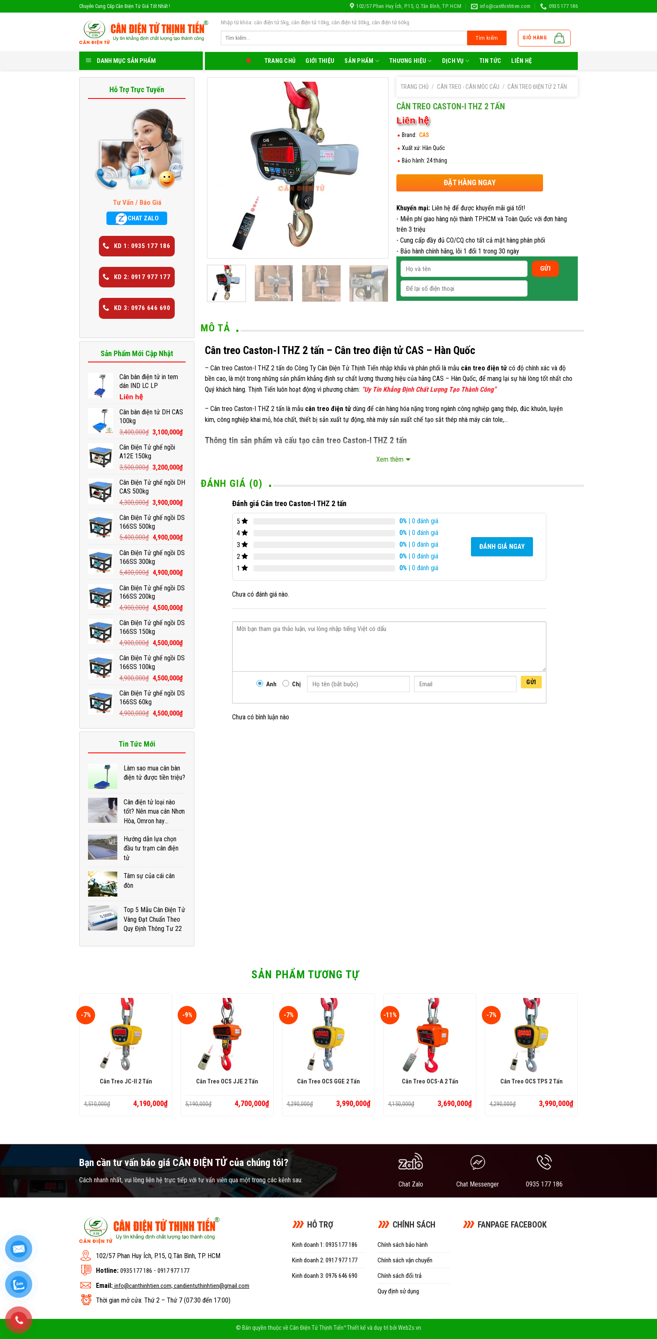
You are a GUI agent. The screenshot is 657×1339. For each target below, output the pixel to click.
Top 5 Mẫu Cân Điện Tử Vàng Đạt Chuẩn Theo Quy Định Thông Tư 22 (154, 919)
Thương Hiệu (410, 61)
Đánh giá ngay (502, 547)
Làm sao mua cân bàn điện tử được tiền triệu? (154, 772)
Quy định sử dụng (398, 1291)
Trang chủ (280, 61)
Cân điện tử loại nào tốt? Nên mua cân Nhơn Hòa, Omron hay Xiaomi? (154, 812)
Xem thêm (390, 459)
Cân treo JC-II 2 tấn (126, 1081)
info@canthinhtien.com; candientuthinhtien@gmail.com (181, 1286)
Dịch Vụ (456, 61)
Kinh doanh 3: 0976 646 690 (324, 1276)
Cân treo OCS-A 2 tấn (430, 1081)
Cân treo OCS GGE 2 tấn (328, 1081)
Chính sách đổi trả (400, 1276)
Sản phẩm (361, 61)
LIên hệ (521, 61)
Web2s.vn (409, 1327)
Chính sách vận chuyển (405, 1260)
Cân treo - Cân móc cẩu (468, 86)
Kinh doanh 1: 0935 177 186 (324, 1245)
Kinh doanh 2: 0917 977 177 (324, 1260)
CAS (424, 135)
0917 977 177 (173, 1270)
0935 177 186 (136, 1270)
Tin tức (490, 61)
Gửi (531, 682)
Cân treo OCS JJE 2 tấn (227, 1081)
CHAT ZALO (137, 218)
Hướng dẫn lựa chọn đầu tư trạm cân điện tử (151, 848)
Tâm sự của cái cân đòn (149, 880)
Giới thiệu (319, 61)
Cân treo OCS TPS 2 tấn (531, 1081)
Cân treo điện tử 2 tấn (537, 86)
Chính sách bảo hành (403, 1245)
